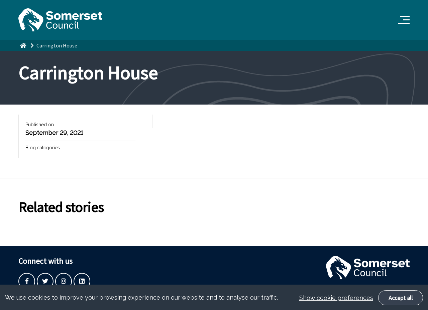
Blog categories (42, 147)
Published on (39, 124)
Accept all (401, 301)
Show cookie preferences (336, 301)
